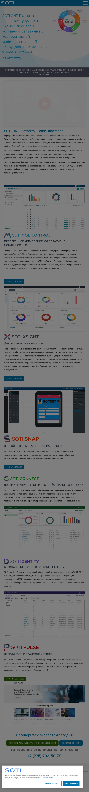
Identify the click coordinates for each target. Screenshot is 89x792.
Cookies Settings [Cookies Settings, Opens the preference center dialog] (51, 783)
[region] (42, 777)
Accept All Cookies (71, 783)
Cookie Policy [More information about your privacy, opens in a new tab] (47, 778)
